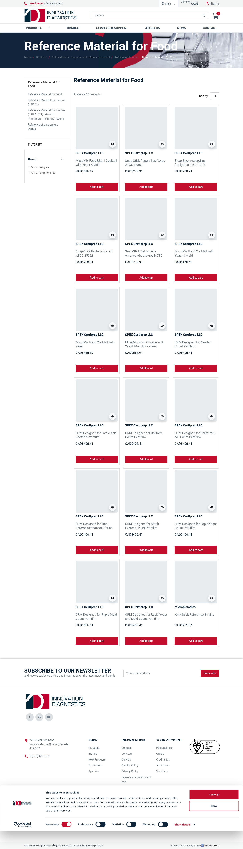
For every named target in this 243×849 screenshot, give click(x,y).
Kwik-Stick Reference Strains (194, 614)
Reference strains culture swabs (43, 126)
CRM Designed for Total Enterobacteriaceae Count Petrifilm (94, 528)
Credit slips (163, 759)
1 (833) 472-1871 (53, 3)
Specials (93, 771)
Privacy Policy (130, 771)
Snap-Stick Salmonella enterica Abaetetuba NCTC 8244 (143, 255)
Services (126, 753)
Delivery (126, 759)
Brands (92, 753)
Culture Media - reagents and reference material (81, 57)
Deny (214, 823)
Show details (182, 842)
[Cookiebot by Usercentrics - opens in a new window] (22, 842)
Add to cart (96, 186)
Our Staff (127, 793)
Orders (160, 753)
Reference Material (125, 57)
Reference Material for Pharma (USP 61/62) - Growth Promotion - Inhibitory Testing (46, 114)
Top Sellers (95, 765)
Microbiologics (40, 167)
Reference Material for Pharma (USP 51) (46, 102)
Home (27, 57)
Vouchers (162, 771)
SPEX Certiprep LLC (43, 173)
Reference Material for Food (159, 57)
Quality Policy (129, 765)
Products (41, 57)
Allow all (214, 812)
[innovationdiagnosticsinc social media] (30, 717)
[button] (215, 15)
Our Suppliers (129, 787)
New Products (96, 759)
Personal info (164, 747)
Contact (126, 747)
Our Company (129, 799)
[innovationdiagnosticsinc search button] (203, 15)
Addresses (162, 765)
